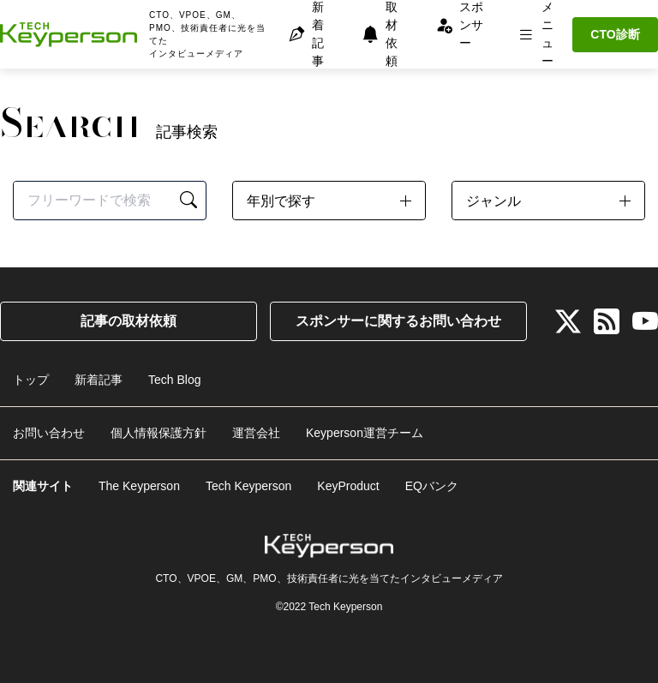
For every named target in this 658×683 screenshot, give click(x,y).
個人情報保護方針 (158, 433)
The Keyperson (139, 486)
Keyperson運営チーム (364, 433)
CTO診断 (614, 34)
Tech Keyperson (248, 486)
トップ (31, 379)
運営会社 (256, 433)
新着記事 (99, 379)
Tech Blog (174, 379)
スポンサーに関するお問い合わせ (398, 321)
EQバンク (431, 486)
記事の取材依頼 (128, 321)
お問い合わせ (49, 433)
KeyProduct (348, 486)
